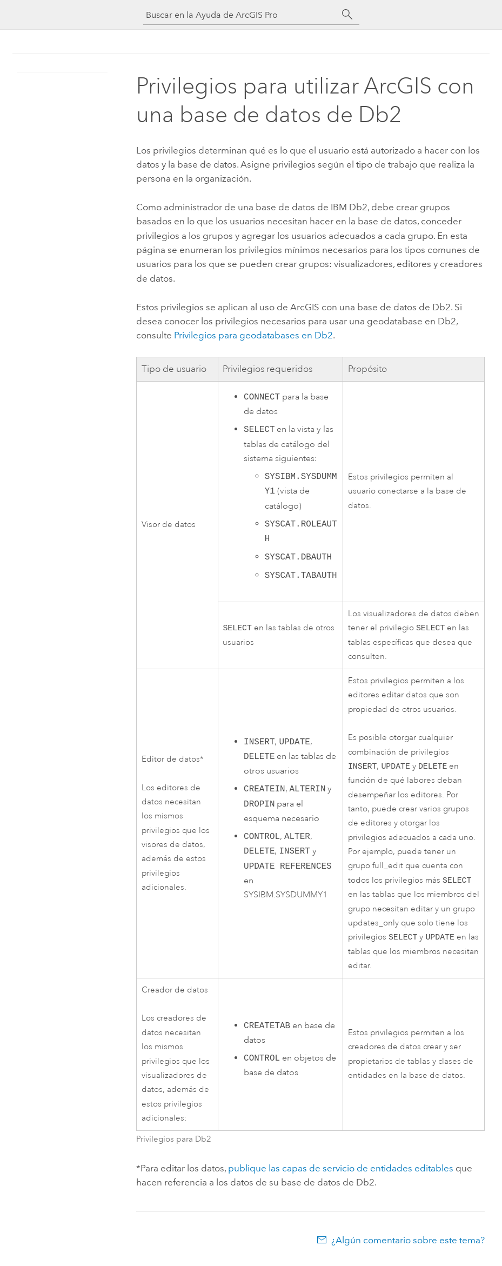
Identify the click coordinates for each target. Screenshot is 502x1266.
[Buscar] (347, 14)
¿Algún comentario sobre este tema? (408, 1244)
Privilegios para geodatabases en (253, 335)
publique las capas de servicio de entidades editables (340, 1172)
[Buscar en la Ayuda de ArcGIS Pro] (240, 14)
